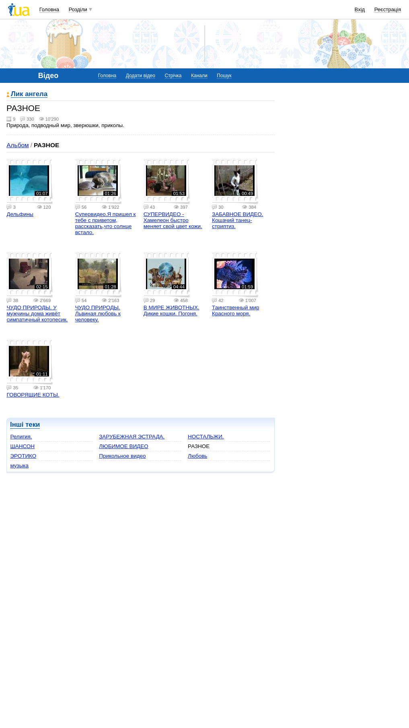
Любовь (197, 456)
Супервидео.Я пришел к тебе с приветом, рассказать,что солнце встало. (105, 223)
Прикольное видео (122, 456)
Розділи (78, 9)
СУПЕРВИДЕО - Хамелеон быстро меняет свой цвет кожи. (173, 220)
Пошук (224, 75)
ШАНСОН (22, 446)
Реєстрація (387, 9)
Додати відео (140, 75)
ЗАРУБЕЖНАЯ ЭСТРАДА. (131, 437)
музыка (19, 466)
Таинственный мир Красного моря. (235, 310)
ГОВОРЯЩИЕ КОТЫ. (32, 395)
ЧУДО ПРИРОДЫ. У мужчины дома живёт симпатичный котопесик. (37, 313)
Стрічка (172, 75)
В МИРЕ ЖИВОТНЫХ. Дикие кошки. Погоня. (171, 310)
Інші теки (25, 424)
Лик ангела (29, 94)
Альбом (17, 145)
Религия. (21, 437)
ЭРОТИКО (23, 456)
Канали (199, 75)
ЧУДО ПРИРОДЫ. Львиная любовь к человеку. (98, 313)
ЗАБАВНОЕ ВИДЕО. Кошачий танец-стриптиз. (237, 220)
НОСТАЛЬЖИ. (206, 437)
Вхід (360, 9)
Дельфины (19, 214)
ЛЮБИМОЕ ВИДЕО (123, 446)
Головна (49, 9)
